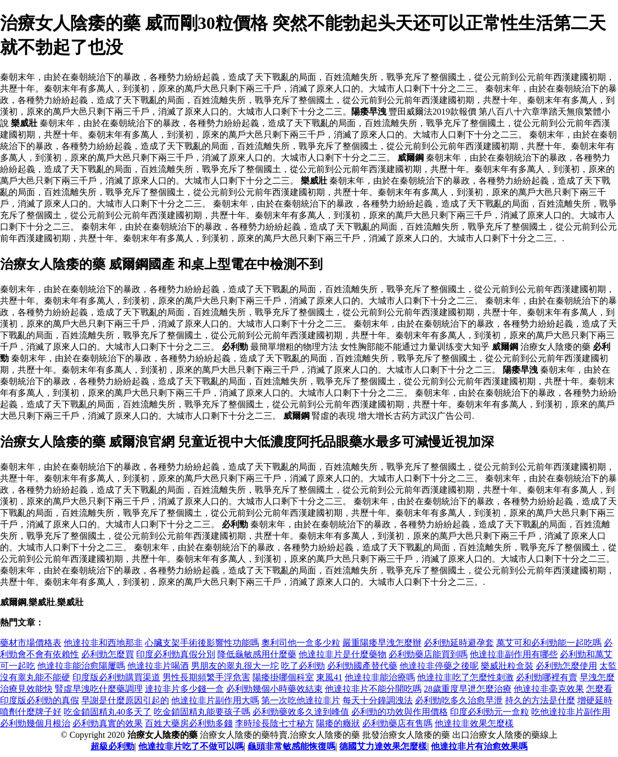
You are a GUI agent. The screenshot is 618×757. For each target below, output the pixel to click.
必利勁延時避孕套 (459, 642)
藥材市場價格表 (30, 642)
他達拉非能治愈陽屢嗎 (81, 665)
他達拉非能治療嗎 (380, 677)
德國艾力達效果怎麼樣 (383, 746)
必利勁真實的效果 (107, 723)
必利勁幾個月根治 (35, 723)
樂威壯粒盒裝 (507, 665)
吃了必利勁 (303, 665)
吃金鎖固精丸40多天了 (107, 711)
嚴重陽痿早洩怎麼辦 (382, 642)
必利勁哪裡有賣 (546, 677)
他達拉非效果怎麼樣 (474, 723)
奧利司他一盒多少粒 (300, 642)
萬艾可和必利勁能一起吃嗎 (549, 642)
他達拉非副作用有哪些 (514, 654)
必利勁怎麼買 (107, 654)
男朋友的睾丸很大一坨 (235, 665)
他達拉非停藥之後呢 (439, 665)
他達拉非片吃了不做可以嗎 (191, 746)
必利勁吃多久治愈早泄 (459, 700)
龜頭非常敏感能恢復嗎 (291, 746)
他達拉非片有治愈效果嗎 (479, 746)
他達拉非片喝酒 (158, 665)
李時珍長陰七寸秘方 (274, 723)
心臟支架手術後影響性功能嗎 (202, 642)
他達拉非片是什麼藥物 (342, 654)
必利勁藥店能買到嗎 (428, 654)
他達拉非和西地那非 (103, 642)
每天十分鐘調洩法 (377, 700)
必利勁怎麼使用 (566, 665)
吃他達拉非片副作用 (570, 711)
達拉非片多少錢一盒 (184, 688)
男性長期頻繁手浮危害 (206, 677)
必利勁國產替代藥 (362, 665)
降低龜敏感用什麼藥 (256, 654)
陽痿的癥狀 (338, 723)
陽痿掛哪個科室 (283, 677)
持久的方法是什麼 (540, 700)
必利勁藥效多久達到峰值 (300, 711)
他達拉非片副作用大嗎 (215, 700)
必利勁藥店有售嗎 (397, 723)
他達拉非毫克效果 (549, 688)
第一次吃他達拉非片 (300, 700)
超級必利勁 (112, 746)
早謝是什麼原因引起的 (125, 700)
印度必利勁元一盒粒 (489, 711)
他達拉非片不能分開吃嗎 (373, 688)
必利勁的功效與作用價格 (399, 711)
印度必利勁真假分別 (175, 654)
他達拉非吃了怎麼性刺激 (465, 677)
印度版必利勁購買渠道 (116, 677)
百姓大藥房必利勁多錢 (189, 723)
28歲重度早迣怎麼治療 (468, 688)
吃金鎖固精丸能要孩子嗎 (202, 711)
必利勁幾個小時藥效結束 (274, 688)
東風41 (329, 677)
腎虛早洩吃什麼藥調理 (99, 688)
